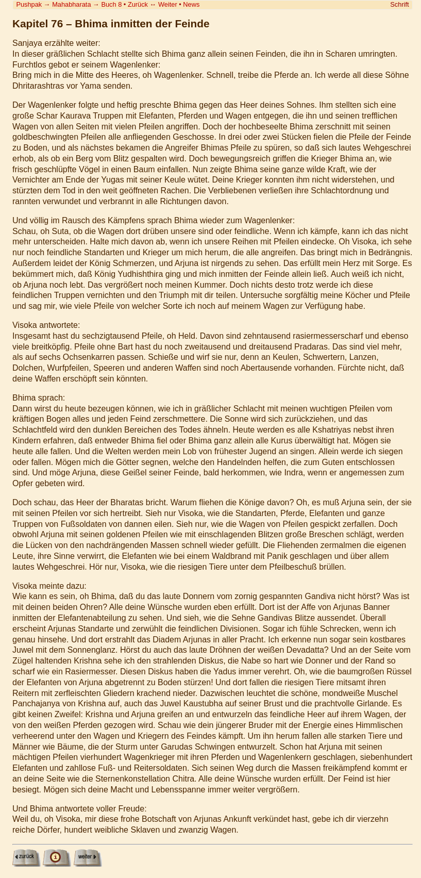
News (191, 4)
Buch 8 (111, 4)
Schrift (399, 4)
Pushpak (29, 4)
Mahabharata (71, 4)
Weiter (167, 4)
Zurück (138, 4)
